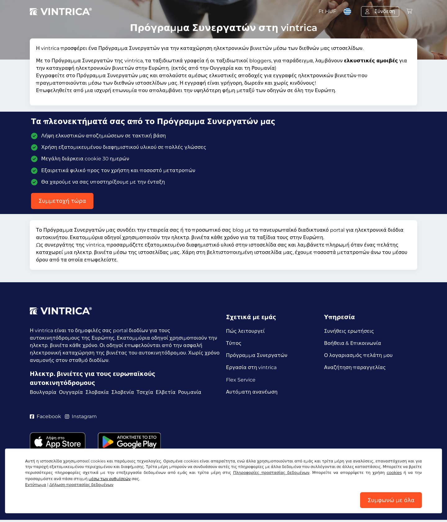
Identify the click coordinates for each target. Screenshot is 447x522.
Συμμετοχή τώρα (62, 201)
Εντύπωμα (35, 484)
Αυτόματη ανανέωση (252, 393)
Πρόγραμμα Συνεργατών (256, 356)
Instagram (81, 418)
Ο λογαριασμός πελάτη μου (358, 356)
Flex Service (240, 381)
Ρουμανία (189, 392)
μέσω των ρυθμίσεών (109, 478)
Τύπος (234, 343)
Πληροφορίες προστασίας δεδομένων (271, 472)
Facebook (45, 418)
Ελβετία (165, 392)
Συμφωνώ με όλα (391, 500)
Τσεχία (145, 392)
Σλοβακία (97, 392)
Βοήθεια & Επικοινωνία (352, 343)
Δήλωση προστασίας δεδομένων (81, 484)
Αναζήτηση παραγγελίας (355, 368)
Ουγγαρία (71, 392)
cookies (394, 472)
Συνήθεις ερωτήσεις (349, 331)
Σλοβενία (122, 392)
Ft (327, 11)
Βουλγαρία (43, 392)
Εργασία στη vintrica (251, 368)
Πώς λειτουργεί (245, 331)
